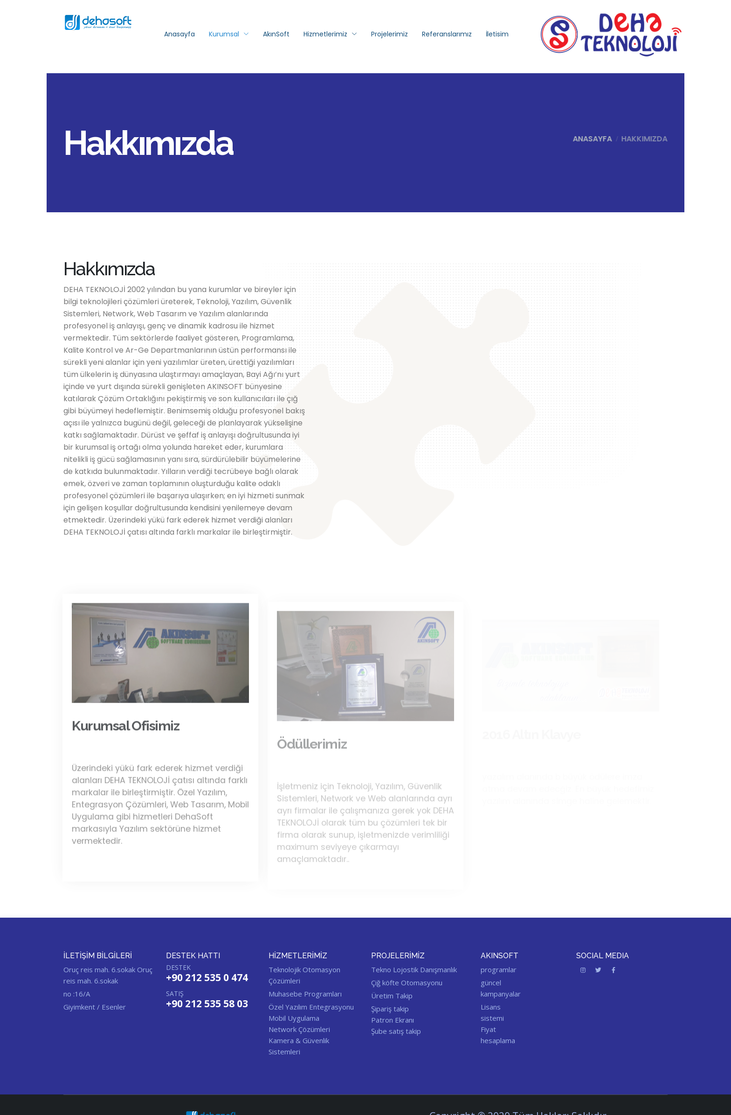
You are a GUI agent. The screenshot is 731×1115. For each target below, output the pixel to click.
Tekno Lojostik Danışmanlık (414, 969)
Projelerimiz (389, 34)
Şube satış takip (396, 1031)
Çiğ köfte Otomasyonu (406, 982)
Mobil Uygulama (294, 1018)
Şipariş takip (390, 1008)
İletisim (497, 34)
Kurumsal (229, 34)
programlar (499, 969)
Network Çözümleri (299, 1029)
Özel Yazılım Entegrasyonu (311, 1006)
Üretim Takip (392, 995)
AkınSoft (276, 34)
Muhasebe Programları (305, 993)
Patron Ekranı (392, 1019)
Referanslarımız (447, 34)
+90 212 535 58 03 (207, 1003)
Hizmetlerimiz (330, 34)
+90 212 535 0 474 (207, 977)
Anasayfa (179, 34)
